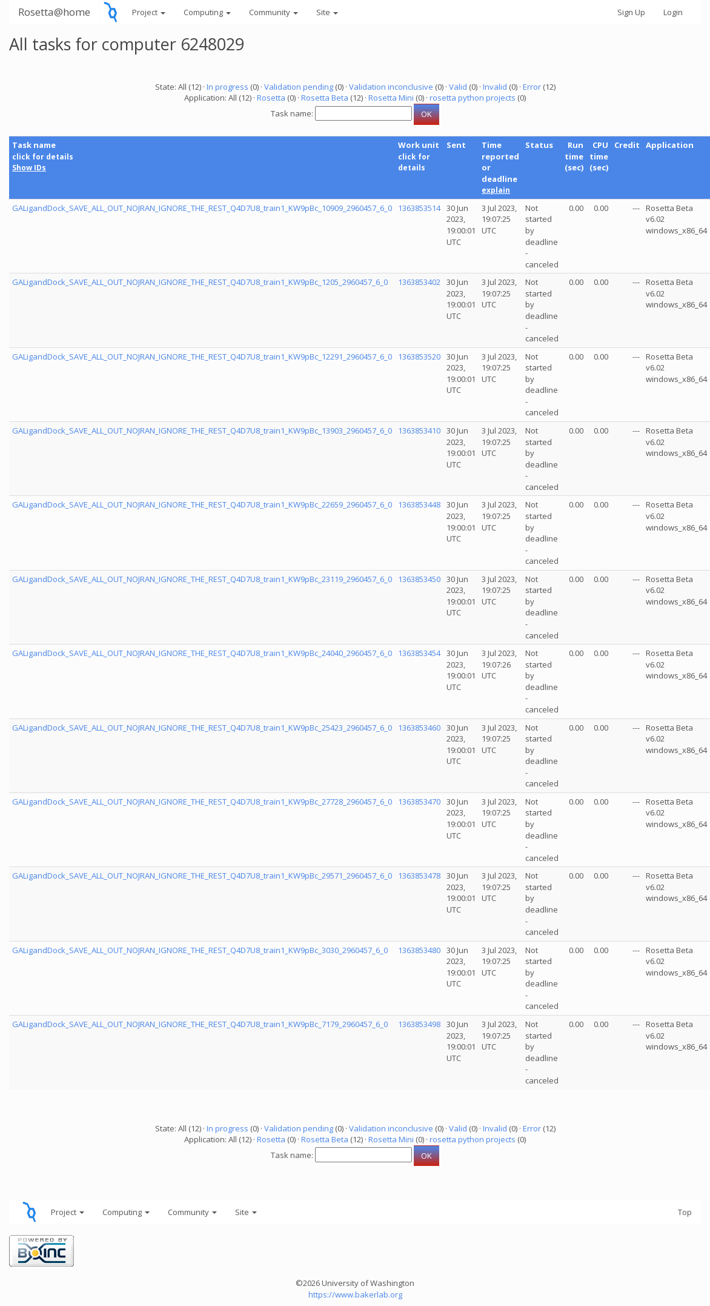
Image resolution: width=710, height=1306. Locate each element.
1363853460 (419, 727)
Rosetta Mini (391, 97)
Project (148, 12)
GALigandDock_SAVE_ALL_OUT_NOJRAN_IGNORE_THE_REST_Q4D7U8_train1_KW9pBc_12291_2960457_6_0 (202, 356)
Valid (458, 86)
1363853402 (419, 281)
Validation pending (298, 86)
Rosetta (271, 97)
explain (496, 190)
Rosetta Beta (324, 97)
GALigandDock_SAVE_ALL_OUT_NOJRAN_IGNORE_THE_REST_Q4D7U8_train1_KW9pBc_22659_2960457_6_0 (202, 504)
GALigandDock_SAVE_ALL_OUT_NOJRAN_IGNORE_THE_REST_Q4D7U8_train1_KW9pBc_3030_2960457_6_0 (200, 950)
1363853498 (419, 1024)
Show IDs (29, 167)
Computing (207, 12)
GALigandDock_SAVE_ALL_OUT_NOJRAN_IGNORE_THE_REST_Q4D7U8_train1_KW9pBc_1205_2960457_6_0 (200, 281)
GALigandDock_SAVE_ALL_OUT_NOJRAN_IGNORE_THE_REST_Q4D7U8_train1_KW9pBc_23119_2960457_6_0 (202, 579)
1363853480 (419, 950)
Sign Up (631, 12)
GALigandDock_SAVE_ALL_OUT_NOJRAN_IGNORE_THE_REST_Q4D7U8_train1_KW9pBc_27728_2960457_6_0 (202, 801)
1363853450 (419, 579)
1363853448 (419, 504)
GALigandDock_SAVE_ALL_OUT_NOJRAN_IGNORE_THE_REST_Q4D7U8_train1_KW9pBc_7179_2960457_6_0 (200, 1024)
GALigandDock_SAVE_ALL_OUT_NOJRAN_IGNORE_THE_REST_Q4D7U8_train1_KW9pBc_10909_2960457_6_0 (202, 208)
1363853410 (419, 430)
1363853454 (419, 653)
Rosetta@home (54, 12)
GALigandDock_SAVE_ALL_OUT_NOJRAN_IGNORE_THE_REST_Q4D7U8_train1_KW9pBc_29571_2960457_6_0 (202, 875)
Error (532, 86)
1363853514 (419, 208)
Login (673, 12)
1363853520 (419, 356)
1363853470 (419, 801)
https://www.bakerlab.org (355, 1294)
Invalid (495, 86)
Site (327, 12)
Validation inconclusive (391, 86)
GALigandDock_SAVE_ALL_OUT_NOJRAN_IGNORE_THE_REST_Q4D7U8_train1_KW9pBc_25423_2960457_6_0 (202, 727)
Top (685, 1212)
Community (273, 12)
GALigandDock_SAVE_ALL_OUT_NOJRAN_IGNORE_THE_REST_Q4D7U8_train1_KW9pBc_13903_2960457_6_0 (202, 430)
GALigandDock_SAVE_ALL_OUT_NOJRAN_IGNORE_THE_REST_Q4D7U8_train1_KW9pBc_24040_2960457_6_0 (202, 653)
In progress (227, 86)
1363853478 (419, 875)
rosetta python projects (473, 97)
